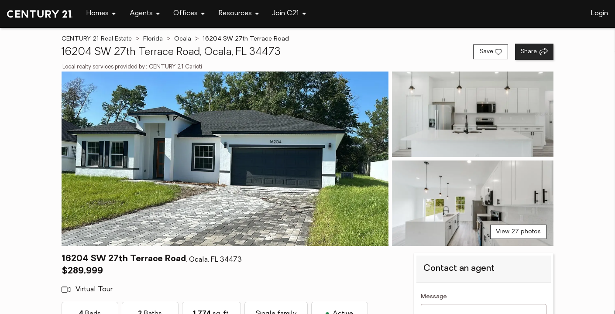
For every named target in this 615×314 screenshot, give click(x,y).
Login (599, 13)
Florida (153, 39)
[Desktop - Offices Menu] (189, 13)
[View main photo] (225, 159)
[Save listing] (490, 51)
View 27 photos (518, 232)
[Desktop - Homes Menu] (101, 13)
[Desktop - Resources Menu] (239, 13)
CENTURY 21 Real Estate (97, 39)
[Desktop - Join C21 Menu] (289, 13)
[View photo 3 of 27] (472, 203)
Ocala (182, 39)
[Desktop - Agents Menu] (145, 13)
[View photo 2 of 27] (472, 114)
